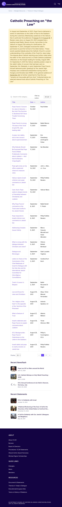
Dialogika (12, 466)
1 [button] (42, 355)
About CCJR (12, 440)
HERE (31, 73)
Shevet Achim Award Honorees (18, 453)
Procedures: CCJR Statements (18, 449)
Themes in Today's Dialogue (18, 486)
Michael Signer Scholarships (18, 456)
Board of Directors (14, 446)
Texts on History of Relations (18, 492)
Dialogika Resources (19, 11)
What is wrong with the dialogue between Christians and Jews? (19, 244)
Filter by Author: (43, 97)
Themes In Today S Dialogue (35, 11)
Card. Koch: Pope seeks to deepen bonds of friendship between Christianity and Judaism (19, 194)
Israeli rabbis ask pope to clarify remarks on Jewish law (19, 347)
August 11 (36, 38)
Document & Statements (16, 482)
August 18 (46, 38)
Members (12, 472)
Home (10, 11)
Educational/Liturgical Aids (17, 489)
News (10, 469)
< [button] (39, 355)
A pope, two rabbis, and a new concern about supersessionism (19, 137)
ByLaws (11, 443)
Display (16, 355)
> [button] (49, 355)
